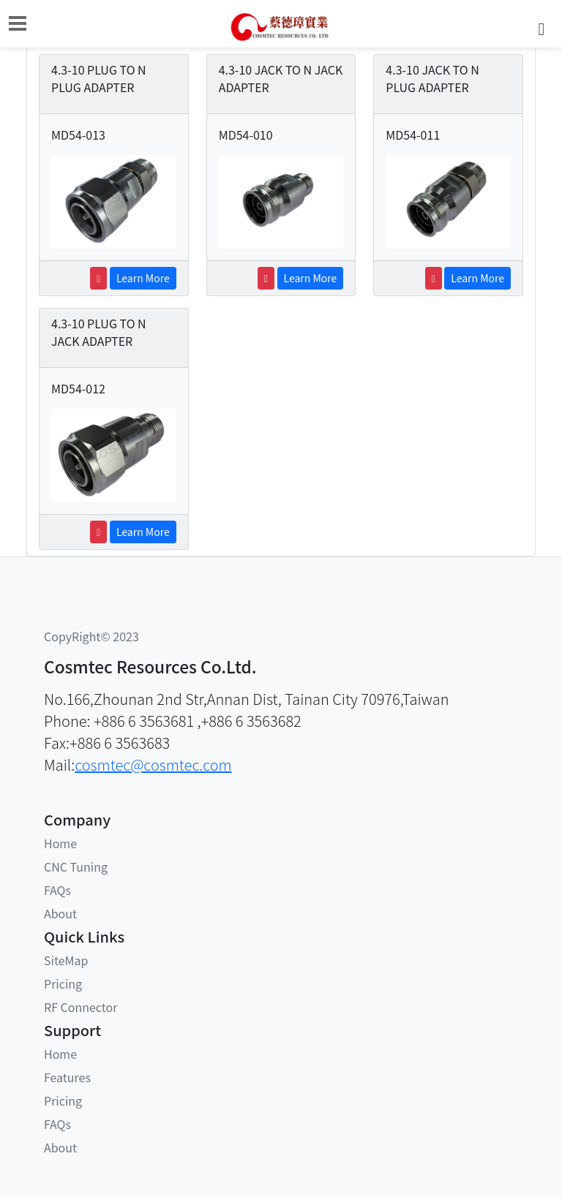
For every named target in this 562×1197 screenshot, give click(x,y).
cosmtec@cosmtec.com (153, 764)
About (60, 913)
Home (60, 843)
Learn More (143, 278)
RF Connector (80, 1007)
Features (67, 1077)
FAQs (57, 890)
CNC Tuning (76, 866)
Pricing (63, 983)
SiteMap (66, 960)
